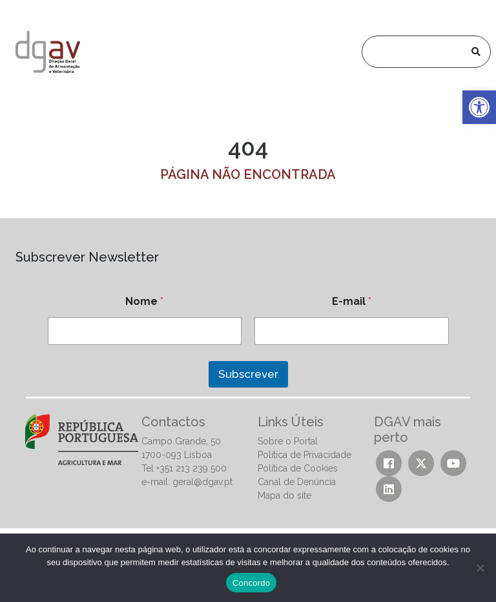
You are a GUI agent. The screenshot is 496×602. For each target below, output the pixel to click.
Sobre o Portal (288, 441)
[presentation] (108, 403)
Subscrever (248, 374)
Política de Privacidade (304, 455)
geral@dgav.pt (202, 482)
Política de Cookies (298, 468)
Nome (144, 301)
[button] (479, 107)
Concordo (251, 583)
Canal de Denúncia (297, 482)
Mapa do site (284, 495)
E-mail (351, 301)
